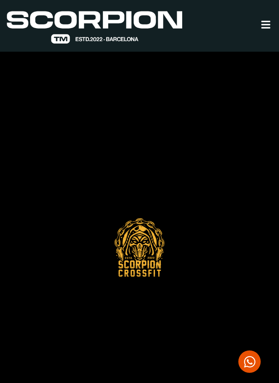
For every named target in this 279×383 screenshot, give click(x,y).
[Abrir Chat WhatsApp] (249, 361)
